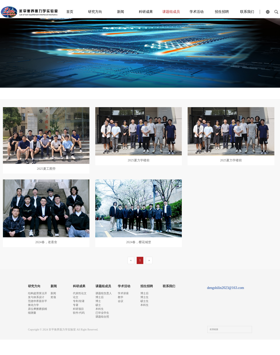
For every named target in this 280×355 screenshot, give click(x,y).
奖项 (53, 299)
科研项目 (78, 317)
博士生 (144, 299)
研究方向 (115, 12)
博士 (117, 93)
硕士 (136, 93)
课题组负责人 (66, 93)
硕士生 (144, 305)
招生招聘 (225, 12)
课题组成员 (181, 12)
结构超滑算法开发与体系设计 (37, 295)
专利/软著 (79, 305)
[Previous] (131, 260)
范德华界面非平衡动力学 (37, 305)
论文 (75, 299)
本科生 (157, 93)
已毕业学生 (184, 93)
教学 (120, 299)
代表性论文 (80, 293)
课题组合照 (216, 93)
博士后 (95, 93)
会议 (120, 305)
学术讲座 (123, 293)
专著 (75, 311)
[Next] (149, 260)
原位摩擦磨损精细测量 (37, 315)
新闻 (137, 12)
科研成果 (159, 12)
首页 (93, 12)
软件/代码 (79, 323)
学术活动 (203, 12)
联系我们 (247, 12)
